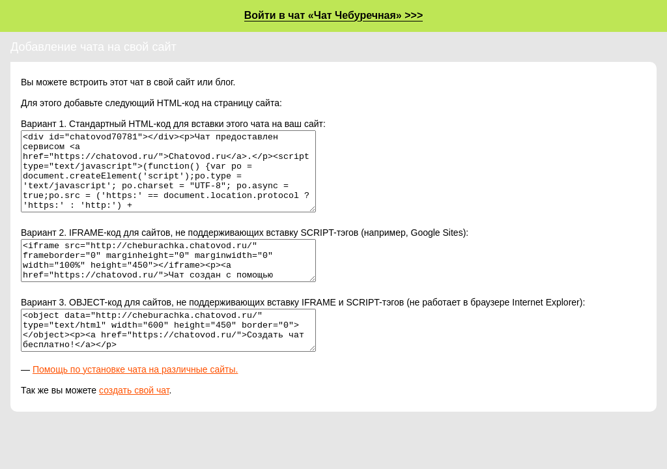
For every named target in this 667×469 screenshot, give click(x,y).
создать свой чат (134, 421)
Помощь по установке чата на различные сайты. (135, 400)
